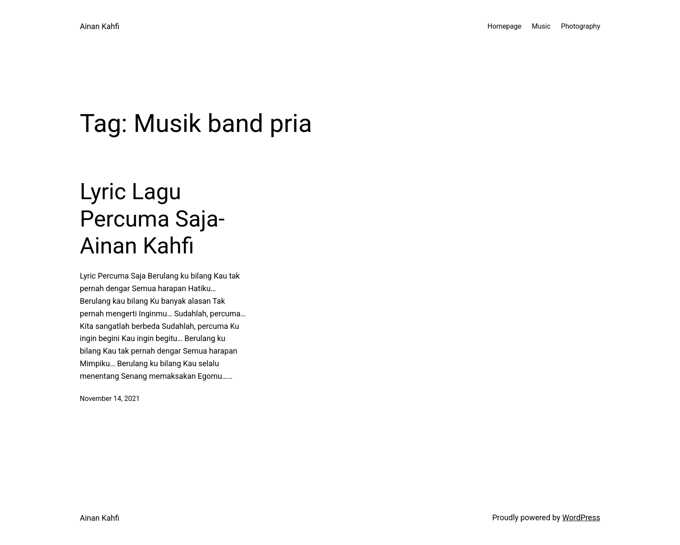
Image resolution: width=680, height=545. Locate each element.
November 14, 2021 (110, 398)
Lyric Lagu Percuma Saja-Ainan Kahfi (152, 218)
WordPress (581, 517)
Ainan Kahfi (99, 26)
